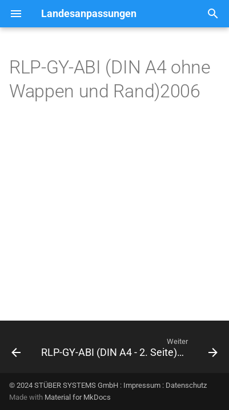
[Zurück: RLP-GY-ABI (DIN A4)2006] (16, 350)
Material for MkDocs (78, 397)
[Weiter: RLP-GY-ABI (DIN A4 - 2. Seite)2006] (128, 350)
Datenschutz (186, 385)
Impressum (141, 385)
